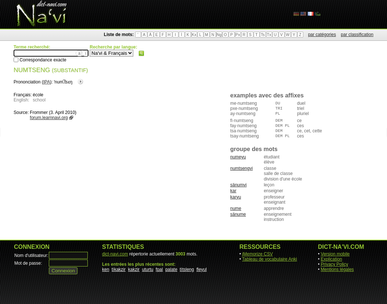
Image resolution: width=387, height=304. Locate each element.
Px (237, 34)
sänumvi (238, 184)
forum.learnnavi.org (49, 117)
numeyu (238, 157)
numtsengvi (241, 168)
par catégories (322, 34)
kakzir (134, 269)
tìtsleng (187, 269)
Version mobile (335, 254)
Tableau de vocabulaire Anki (269, 259)
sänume (238, 214)
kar (233, 190)
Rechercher (141, 53)
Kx (194, 34)
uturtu (147, 269)
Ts (263, 34)
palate (171, 269)
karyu (235, 197)
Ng (219, 34)
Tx (269, 34)
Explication (331, 259)
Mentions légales (337, 269)
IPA (46, 82)
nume (235, 208)
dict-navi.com (115, 254)
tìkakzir (119, 269)
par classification (357, 34)
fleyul (201, 269)
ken (105, 269)
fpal (159, 269)
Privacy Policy (334, 264)
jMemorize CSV (257, 254)
